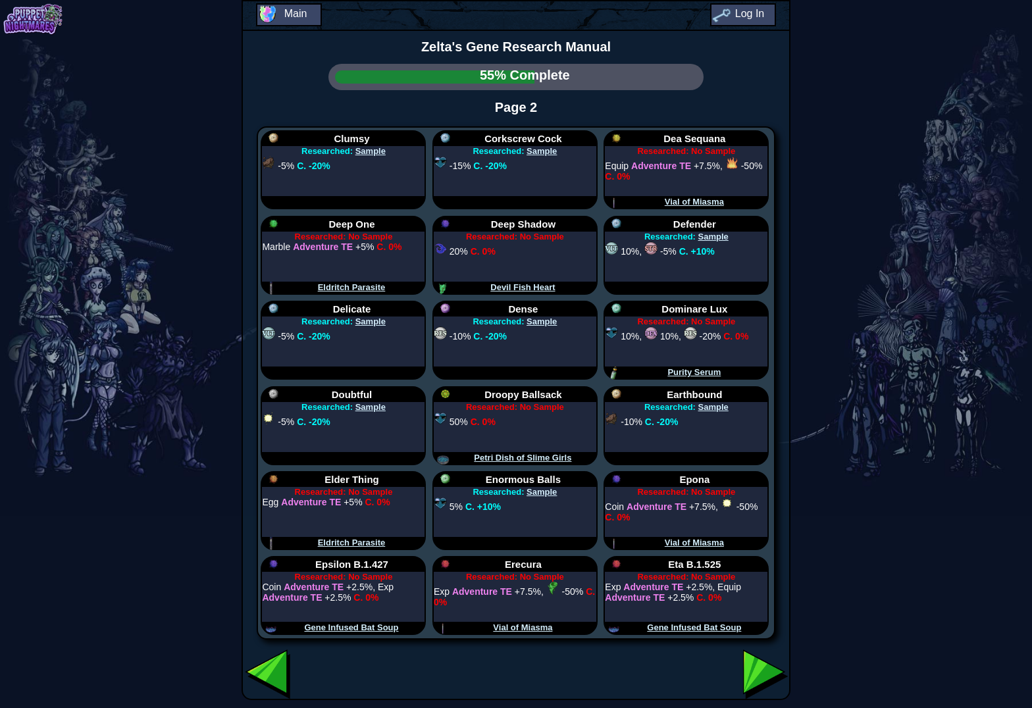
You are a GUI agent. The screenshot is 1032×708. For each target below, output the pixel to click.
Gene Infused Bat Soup (351, 627)
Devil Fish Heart (522, 287)
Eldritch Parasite (352, 287)
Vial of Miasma (694, 202)
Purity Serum (694, 372)
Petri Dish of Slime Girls (522, 458)
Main (295, 13)
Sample (370, 151)
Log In (749, 13)
